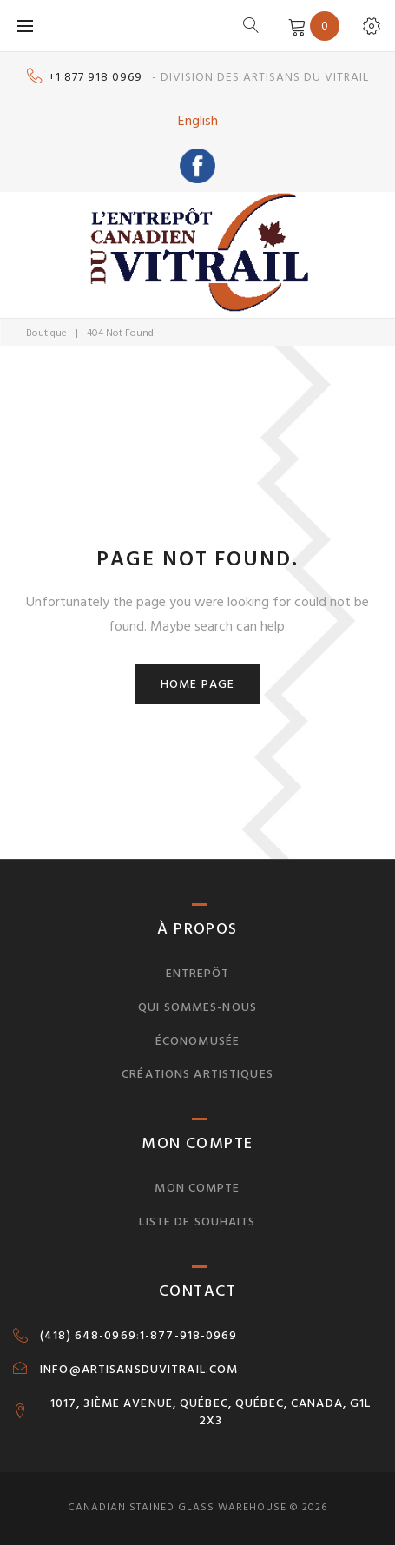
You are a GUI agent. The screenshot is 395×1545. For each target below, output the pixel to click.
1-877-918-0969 (189, 1335)
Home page (197, 684)
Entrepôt (198, 973)
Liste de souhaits (197, 1221)
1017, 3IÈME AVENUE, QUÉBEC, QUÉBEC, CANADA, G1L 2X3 (211, 1412)
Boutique (46, 333)
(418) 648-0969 (88, 1335)
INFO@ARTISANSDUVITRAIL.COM (139, 1369)
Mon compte (197, 1188)
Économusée (197, 1041)
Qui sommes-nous (197, 1007)
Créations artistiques (197, 1074)
